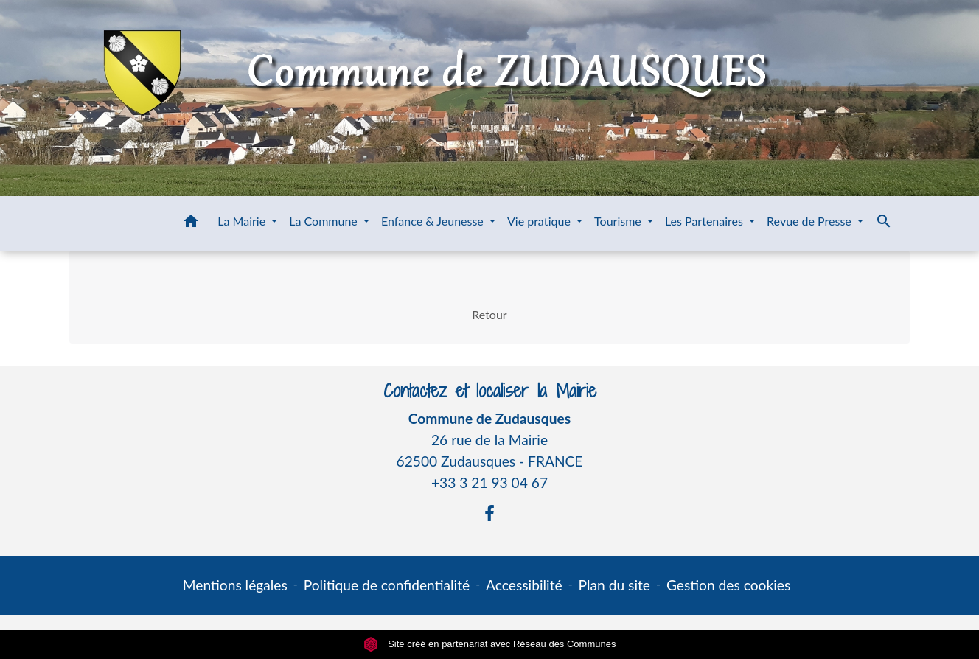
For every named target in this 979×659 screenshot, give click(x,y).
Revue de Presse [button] (810, 221)
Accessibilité (524, 584)
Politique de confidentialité (387, 584)
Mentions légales (235, 584)
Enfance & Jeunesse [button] (434, 221)
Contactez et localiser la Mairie (489, 391)
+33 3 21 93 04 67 (489, 482)
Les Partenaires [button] (705, 221)
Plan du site (614, 584)
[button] (191, 223)
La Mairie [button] (242, 221)
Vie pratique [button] (540, 221)
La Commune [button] (324, 221)
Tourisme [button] (619, 221)
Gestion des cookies (728, 584)
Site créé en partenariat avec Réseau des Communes (489, 643)
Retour (489, 314)
